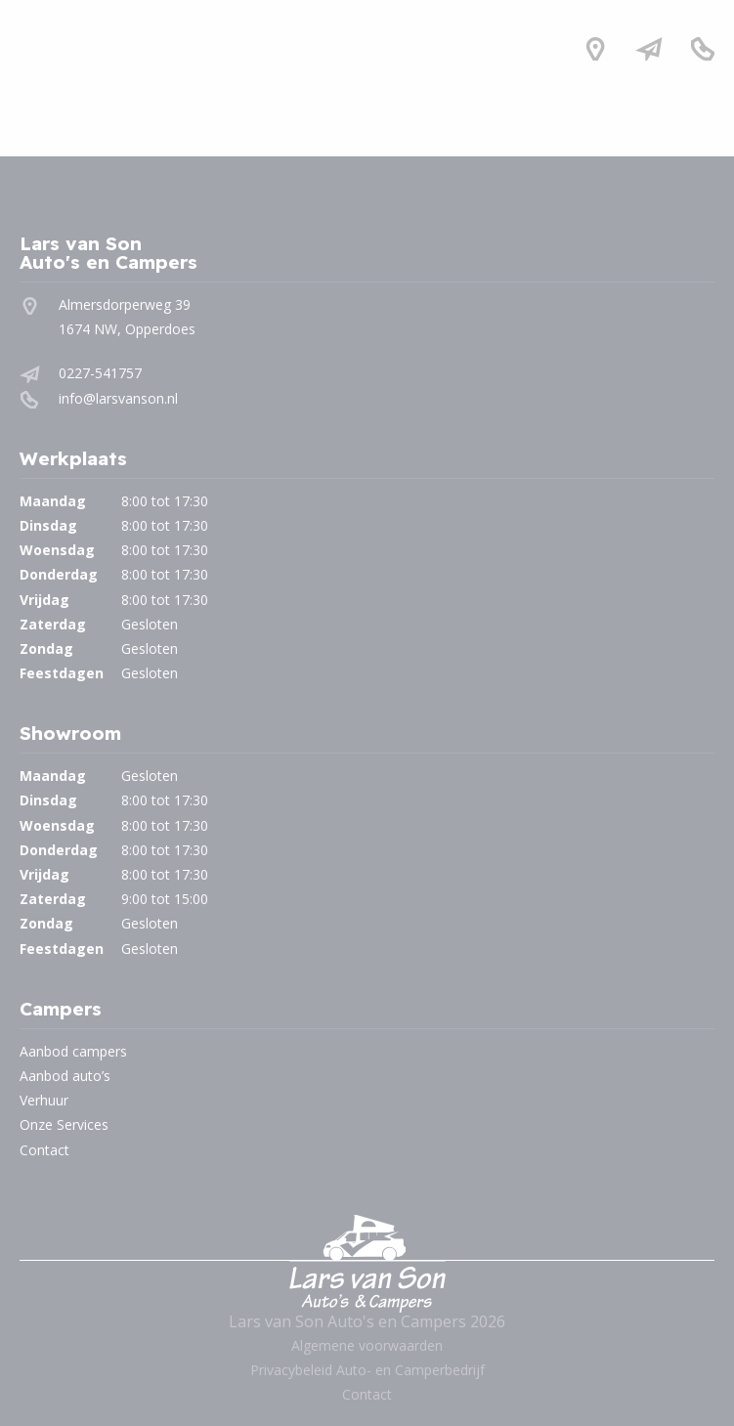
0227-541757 (100, 373)
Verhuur (44, 1100)
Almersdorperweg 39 (125, 304)
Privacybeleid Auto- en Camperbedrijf (367, 1370)
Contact (44, 1150)
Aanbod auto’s (65, 1075)
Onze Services (64, 1124)
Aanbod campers (73, 1051)
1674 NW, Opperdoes (127, 329)
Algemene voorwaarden (367, 1345)
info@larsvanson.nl (118, 398)
